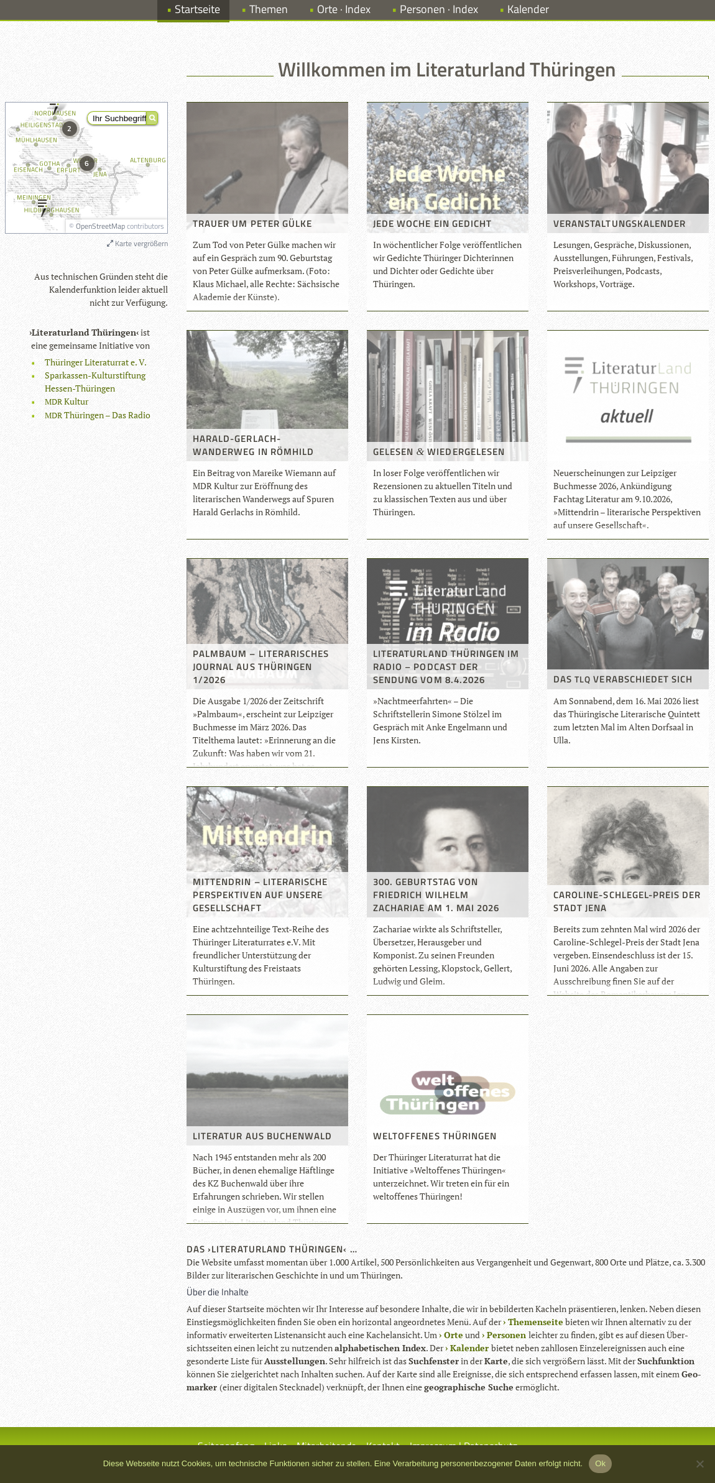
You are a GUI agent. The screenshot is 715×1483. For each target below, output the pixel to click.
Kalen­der (469, 1348)
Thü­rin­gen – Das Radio (97, 415)
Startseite (197, 9)
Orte (453, 1335)
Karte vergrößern (137, 243)
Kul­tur (66, 401)
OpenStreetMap (100, 226)
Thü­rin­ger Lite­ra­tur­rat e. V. (96, 362)
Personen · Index (439, 9)
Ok (600, 1463)
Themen (268, 9)
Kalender (528, 9)
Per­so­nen (506, 1335)
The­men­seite (535, 1322)
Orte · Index (344, 9)
